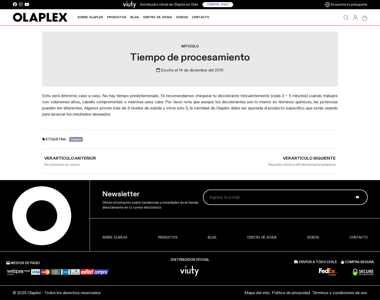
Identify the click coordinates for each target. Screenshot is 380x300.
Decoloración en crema (61, 165)
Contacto (200, 17)
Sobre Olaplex (90, 17)
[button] (346, 17)
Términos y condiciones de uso (339, 292)
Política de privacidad (291, 292)
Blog (134, 17)
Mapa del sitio (257, 292)
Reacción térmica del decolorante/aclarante (302, 165)
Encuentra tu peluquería (346, 4)
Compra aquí (218, 4)
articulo (190, 46)
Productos (116, 17)
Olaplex (75, 139)
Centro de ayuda (157, 17)
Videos (182, 17)
